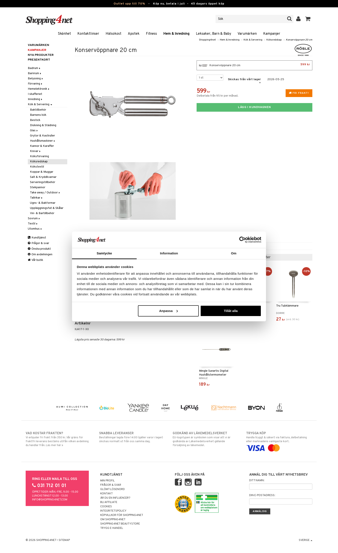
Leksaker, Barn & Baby (213, 34)
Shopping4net (207, 40)
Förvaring (35, 84)
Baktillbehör (38, 110)
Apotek (133, 34)
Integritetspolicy (113, 511)
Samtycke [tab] (104, 253)
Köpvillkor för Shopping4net (121, 515)
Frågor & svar (38, 243)
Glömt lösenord (112, 489)
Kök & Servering (253, 40)
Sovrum (34, 218)
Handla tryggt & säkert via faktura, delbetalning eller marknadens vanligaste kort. (279, 440)
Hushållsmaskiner (43, 141)
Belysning (36, 78)
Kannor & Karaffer (42, 146)
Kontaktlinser (88, 34)
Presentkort (39, 60)
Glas (34, 130)
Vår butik (35, 260)
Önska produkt (39, 249)
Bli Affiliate (108, 502)
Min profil (107, 481)
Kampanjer (271, 34)
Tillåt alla (231, 311)
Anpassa (168, 311)
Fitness (151, 34)
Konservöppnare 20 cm (299, 40)
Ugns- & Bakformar (42, 203)
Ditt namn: (256, 480)
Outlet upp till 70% (129, 4)
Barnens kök (38, 115)
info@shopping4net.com (49, 499)
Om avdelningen (40, 254)
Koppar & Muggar (41, 172)
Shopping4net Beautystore (120, 524)
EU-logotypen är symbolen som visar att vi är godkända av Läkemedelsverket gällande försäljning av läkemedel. (206, 439)
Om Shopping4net (112, 519)
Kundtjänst (37, 238)
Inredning (35, 99)
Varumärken (247, 34)
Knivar (35, 151)
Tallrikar (36, 198)
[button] (308, 19)
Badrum (34, 68)
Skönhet (64, 34)
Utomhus (35, 229)
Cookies (106, 506)
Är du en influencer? (115, 498)
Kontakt (106, 493)
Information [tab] (169, 253)
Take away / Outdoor (45, 192)
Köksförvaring (39, 156)
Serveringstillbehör (42, 182)
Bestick (35, 120)
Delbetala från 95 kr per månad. (217, 96)
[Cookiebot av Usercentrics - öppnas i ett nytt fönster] (242, 240)
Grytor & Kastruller (42, 136)
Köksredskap (274, 40)
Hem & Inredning (176, 34)
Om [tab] (233, 253)
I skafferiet (35, 94)
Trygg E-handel (111, 528)
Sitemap (64, 540)
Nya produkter (41, 55)
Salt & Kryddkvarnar (43, 177)
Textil (33, 224)
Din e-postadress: (262, 495)
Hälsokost (113, 34)
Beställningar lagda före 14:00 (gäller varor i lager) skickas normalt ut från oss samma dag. (132, 437)
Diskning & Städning (43, 125)
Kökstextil (37, 167)
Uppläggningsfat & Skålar (46, 208)
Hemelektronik (39, 89)
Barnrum (35, 73)
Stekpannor (37, 187)
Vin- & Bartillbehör (42, 213)
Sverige (305, 540)
